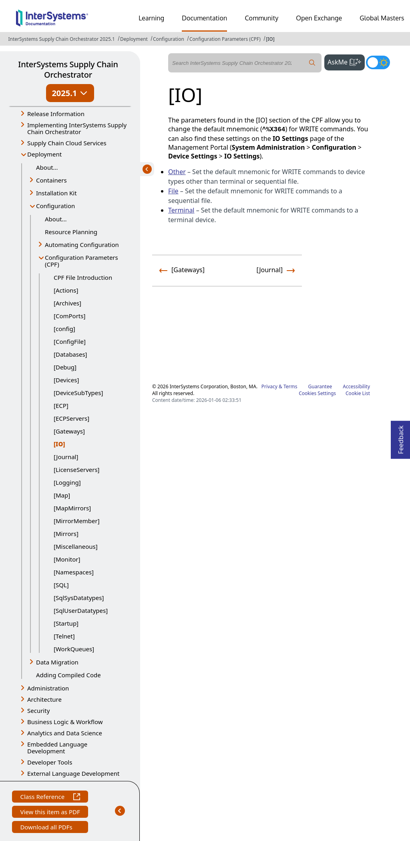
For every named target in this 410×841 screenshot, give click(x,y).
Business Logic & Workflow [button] (65, 722)
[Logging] (67, 482)
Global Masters (382, 18)
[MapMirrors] (72, 508)
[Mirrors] (66, 534)
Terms (290, 386)
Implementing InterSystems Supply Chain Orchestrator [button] (77, 128)
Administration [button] (48, 688)
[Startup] (66, 623)
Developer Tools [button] (49, 762)
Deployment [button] (44, 154)
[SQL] (61, 585)
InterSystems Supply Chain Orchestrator (68, 69)
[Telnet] (64, 636)
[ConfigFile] (70, 341)
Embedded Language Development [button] (57, 747)
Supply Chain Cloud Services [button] (67, 143)
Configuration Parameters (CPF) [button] (81, 260)
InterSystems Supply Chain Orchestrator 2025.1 (61, 39)
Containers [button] (51, 180)
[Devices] (66, 380)
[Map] (62, 495)
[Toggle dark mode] (378, 62)
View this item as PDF (50, 813)
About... (47, 167)
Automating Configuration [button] (82, 245)
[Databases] (70, 354)
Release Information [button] (55, 114)
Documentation (204, 18)
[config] (64, 329)
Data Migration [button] (57, 662)
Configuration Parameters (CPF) (225, 39)
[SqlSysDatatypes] (79, 598)
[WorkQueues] (74, 649)
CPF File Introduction (83, 277)
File (173, 191)
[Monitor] (67, 559)
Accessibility (356, 386)
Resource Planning (71, 232)
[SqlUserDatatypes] (81, 610)
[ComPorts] (69, 316)
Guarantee (320, 386)
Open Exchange (319, 18)
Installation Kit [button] (56, 193)
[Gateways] (69, 431)
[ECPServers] (71, 418)
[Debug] (65, 367)
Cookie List (358, 393)
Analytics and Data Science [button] (64, 733)
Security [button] (38, 711)
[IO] (270, 39)
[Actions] (66, 290)
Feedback (400, 437)
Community (261, 18)
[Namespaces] (74, 572)
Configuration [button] (55, 206)
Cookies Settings (317, 393)
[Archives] (67, 303)
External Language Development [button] (73, 773)
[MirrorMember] (77, 521)
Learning (151, 18)
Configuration (168, 39)
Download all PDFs (47, 828)
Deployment (134, 39)
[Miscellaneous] (76, 546)
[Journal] (66, 457)
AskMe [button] (346, 61)
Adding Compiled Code (68, 675)
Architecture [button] (44, 699)
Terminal (181, 210)
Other (177, 171)
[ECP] (61, 405)
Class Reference (50, 798)
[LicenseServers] (77, 470)
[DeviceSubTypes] (78, 393)
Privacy (269, 386)
